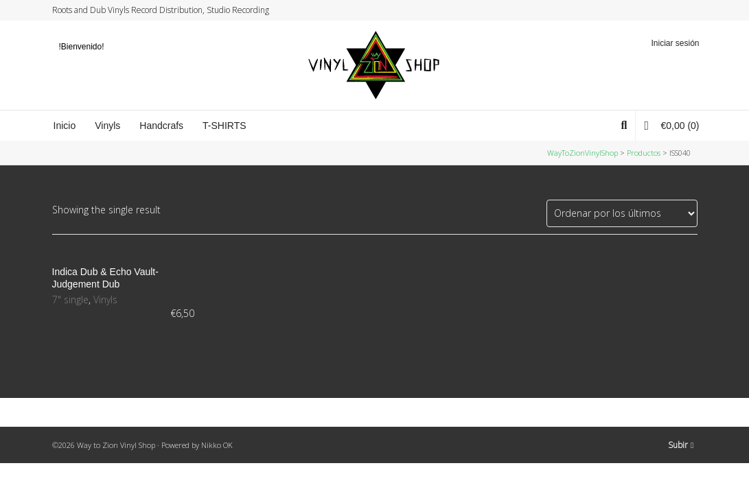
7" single (70, 299)
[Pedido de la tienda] (622, 213)
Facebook (657, 10)
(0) (671, 125)
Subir (680, 445)
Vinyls (105, 299)
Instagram (670, 10)
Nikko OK (217, 445)
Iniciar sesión (675, 43)
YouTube (683, 10)
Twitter (644, 10)
